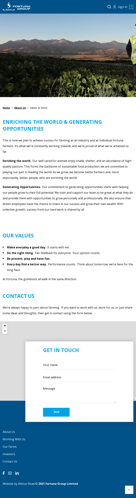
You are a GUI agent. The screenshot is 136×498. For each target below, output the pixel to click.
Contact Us (10, 461)
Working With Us (14, 439)
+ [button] (5, 326)
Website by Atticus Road (19, 484)
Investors (9, 454)
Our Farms (10, 447)
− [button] (5, 331)
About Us (9, 432)
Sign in (122, 7)
